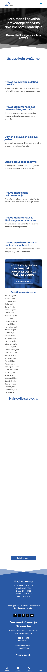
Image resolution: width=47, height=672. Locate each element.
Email (18, 670)
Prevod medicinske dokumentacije (16, 194)
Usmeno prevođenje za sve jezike (21, 138)
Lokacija (7, 670)
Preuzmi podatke (24, 655)
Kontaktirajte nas (23, 281)
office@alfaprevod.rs (23, 645)
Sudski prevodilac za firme (21, 161)
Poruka (40, 670)
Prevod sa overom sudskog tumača (21, 83)
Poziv (29, 670)
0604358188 (23, 648)
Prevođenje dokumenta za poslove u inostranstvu (21, 244)
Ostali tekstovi (23, 558)
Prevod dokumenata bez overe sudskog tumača (20, 108)
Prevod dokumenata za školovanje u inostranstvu (20, 219)
